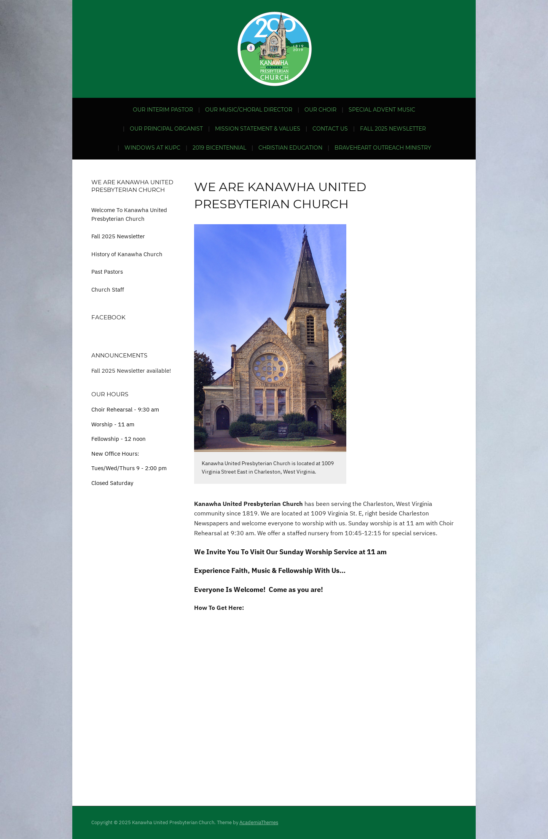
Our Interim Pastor (163, 109)
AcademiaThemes (258, 822)
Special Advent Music (382, 109)
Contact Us (330, 128)
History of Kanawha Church (126, 254)
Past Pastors (107, 271)
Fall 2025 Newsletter (393, 128)
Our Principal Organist (166, 128)
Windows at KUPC (152, 147)
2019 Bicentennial (219, 147)
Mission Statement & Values (257, 128)
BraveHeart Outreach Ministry (383, 147)
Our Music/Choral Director (248, 109)
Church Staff (107, 289)
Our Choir (320, 109)
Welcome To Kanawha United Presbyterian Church (129, 214)
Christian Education (290, 147)
